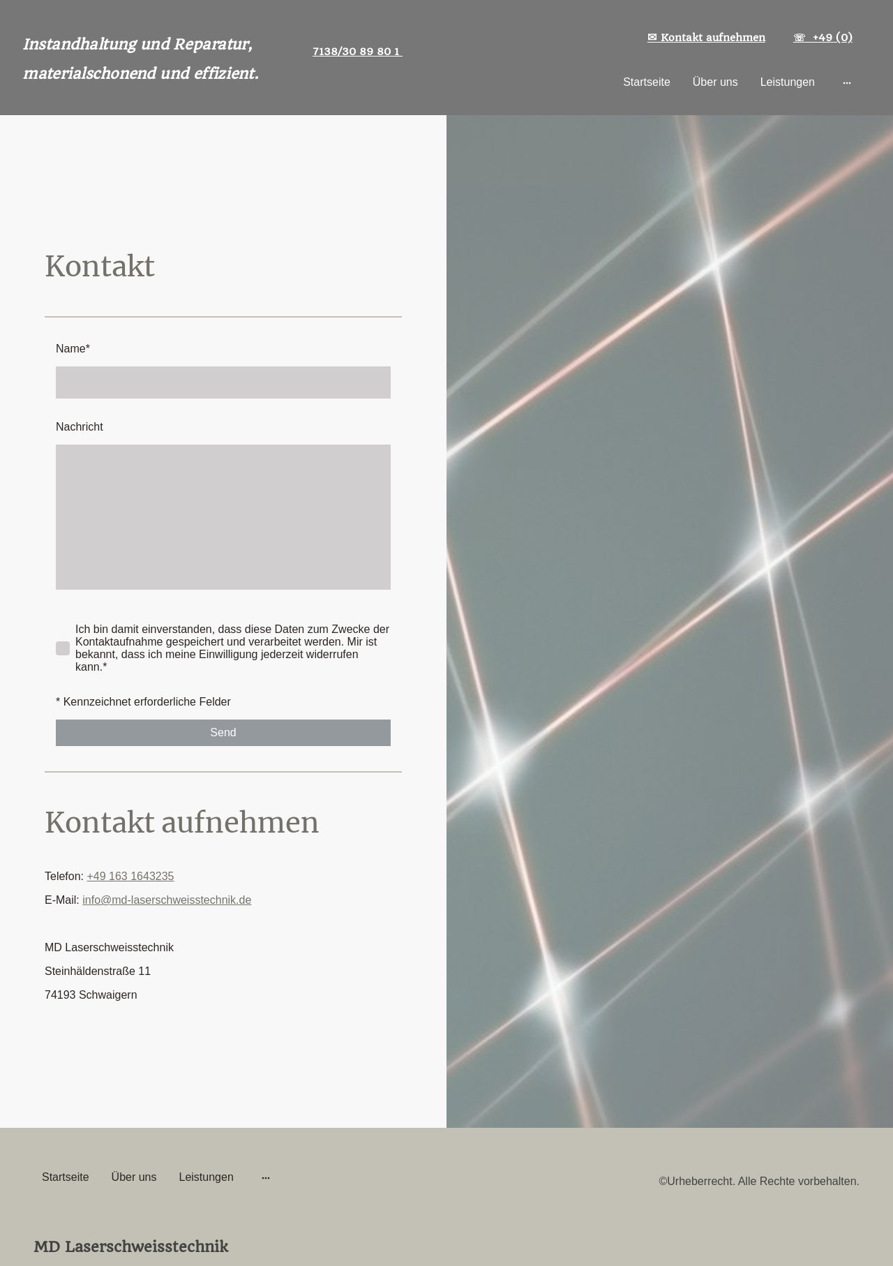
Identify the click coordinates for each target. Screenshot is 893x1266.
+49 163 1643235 (130, 876)
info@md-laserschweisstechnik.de (166, 900)
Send (223, 732)
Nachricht (79, 427)
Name (73, 349)
